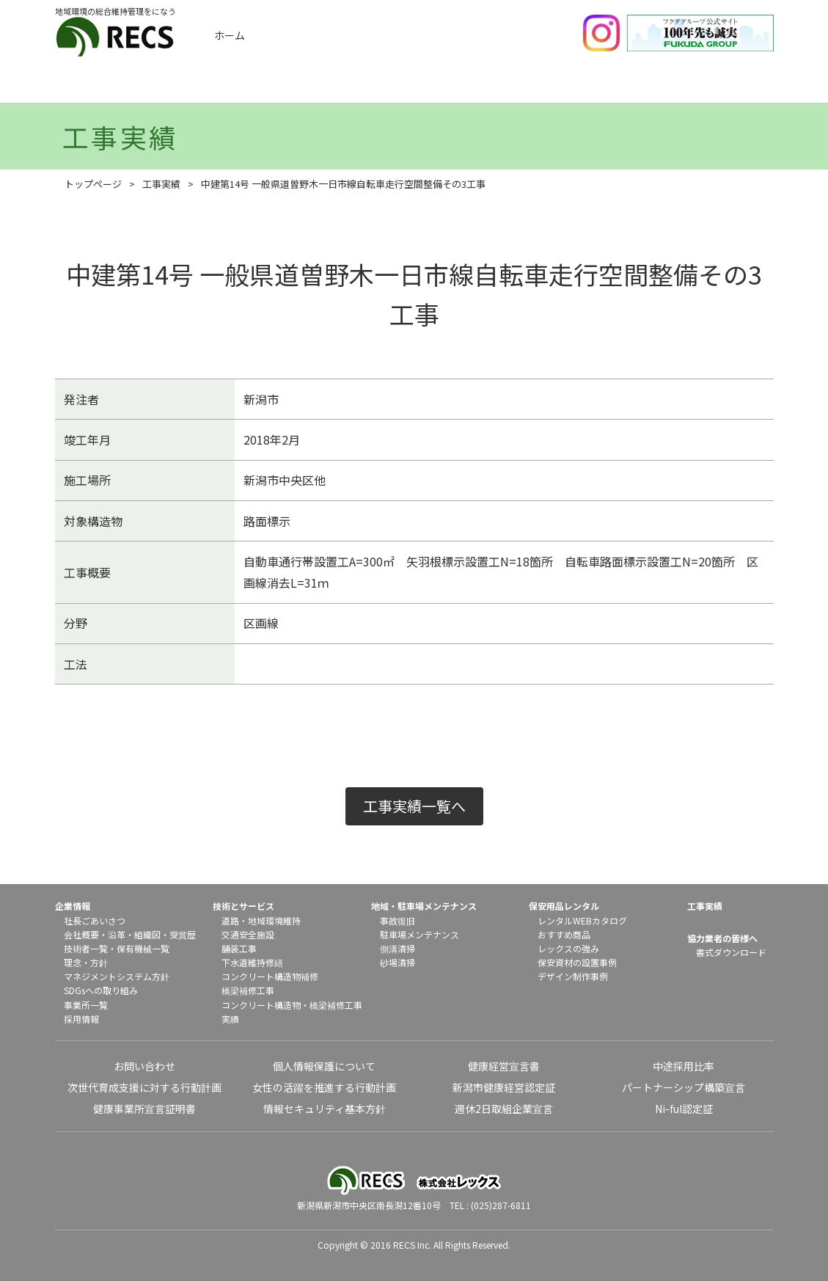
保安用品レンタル (605, 86)
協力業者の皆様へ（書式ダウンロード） (724, 86)
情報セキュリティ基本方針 (324, 1108)
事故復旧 (397, 920)
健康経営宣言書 (504, 1066)
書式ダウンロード (731, 952)
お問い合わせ (144, 1066)
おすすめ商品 (564, 934)
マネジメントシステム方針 (116, 976)
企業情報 (127, 86)
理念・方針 (86, 962)
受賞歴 (182, 934)
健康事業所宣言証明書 (144, 1108)
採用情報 (81, 1018)
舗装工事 (239, 948)
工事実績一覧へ (414, 806)
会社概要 (81, 934)
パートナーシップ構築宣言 (683, 1087)
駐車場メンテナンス (419, 934)
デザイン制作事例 (573, 976)
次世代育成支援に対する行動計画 (144, 1087)
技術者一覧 (86, 948)
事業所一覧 (86, 1005)
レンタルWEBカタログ (582, 920)
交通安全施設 (247, 934)
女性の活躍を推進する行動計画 (324, 1087)
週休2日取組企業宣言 (504, 1108)
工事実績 (246, 86)
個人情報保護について (324, 1066)
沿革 (116, 934)
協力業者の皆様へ (722, 938)
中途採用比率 (683, 1066)
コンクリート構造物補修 (269, 976)
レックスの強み (568, 948)
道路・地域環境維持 (261, 920)
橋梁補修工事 (247, 990)
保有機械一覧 (143, 948)
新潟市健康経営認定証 (504, 1087)
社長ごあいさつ (94, 920)
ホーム (229, 35)
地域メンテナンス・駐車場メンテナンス (485, 86)
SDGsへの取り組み (101, 990)
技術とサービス (366, 86)
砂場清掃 (397, 962)
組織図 (147, 934)
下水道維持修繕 (252, 962)
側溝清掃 (397, 948)
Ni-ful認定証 (684, 1108)
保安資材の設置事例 (577, 962)
